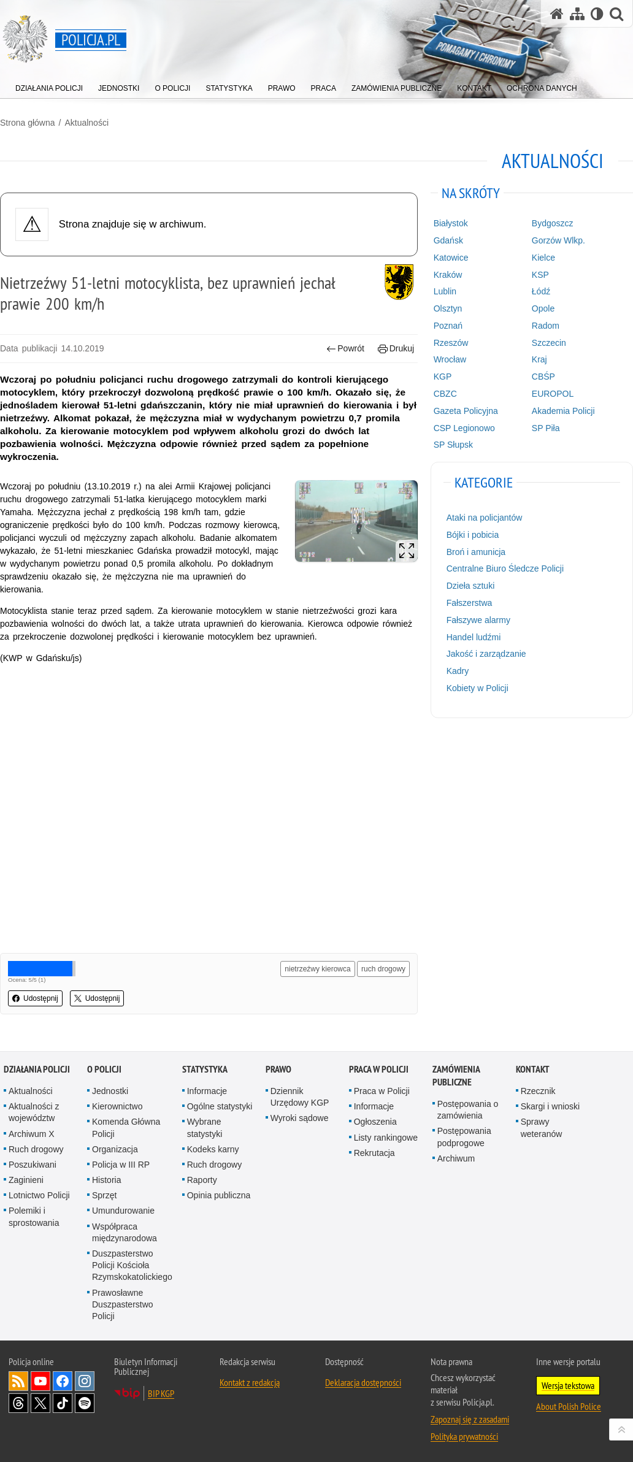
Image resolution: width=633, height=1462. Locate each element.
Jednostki (110, 1091)
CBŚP (543, 376)
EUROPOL (553, 394)
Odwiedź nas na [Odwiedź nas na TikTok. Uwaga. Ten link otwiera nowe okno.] (62, 1403)
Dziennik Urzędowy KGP (299, 1097)
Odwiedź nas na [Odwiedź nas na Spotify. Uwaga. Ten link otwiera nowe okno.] (84, 1403)
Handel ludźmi (474, 637)
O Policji (104, 1069)
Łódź (541, 291)
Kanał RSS (18, 1381)
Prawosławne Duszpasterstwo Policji (122, 1304)
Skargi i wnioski (550, 1106)
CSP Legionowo (464, 428)
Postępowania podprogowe (464, 1136)
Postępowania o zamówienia (468, 1109)
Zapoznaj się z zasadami (470, 1419)
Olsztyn (448, 308)
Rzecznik (538, 1091)
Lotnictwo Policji (39, 1195)
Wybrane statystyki (205, 1127)
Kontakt (533, 1069)
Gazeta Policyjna (466, 411)
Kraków (448, 275)
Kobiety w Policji (477, 688)
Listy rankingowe (386, 1137)
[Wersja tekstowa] (597, 13)
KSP (540, 275)
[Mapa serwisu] (577, 13)
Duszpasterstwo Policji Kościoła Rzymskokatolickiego (132, 1265)
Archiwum (456, 1158)
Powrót (345, 348)
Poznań (448, 326)
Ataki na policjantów (485, 517)
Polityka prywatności (464, 1436)
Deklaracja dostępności (363, 1382)
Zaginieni (26, 1180)
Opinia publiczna (219, 1195)
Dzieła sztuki (471, 586)
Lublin (445, 291)
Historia (106, 1180)
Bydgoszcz (553, 223)
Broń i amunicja (476, 552)
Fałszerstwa (470, 603)
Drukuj (396, 348)
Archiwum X (32, 1134)
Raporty (202, 1180)
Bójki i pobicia (473, 535)
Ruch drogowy (36, 1149)
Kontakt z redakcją (250, 1382)
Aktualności (86, 123)
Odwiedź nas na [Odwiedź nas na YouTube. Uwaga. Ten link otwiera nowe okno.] (40, 1381)
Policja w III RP (121, 1164)
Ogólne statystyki (220, 1106)
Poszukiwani (32, 1164)
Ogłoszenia (375, 1122)
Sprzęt (104, 1195)
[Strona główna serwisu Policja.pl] (557, 13)
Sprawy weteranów (541, 1127)
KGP (443, 376)
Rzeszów (451, 343)
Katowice (451, 257)
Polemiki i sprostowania (34, 1216)
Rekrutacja (374, 1153)
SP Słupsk (453, 445)
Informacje (207, 1091)
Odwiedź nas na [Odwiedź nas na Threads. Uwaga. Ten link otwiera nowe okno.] (18, 1403)
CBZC (445, 394)
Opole (543, 308)
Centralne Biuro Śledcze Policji (505, 568)
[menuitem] (49, 85)
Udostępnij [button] (35, 998)
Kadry (458, 671)
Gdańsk (448, 240)
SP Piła (546, 428)
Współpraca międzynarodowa (124, 1232)
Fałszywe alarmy (478, 620)
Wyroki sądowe (299, 1118)
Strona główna (27, 123)
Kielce (543, 257)
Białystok (451, 223)
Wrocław (450, 359)
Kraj (539, 359)
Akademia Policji (563, 411)
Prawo (278, 1069)
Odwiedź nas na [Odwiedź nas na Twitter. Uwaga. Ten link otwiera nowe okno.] (40, 1403)
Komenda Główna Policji (126, 1127)
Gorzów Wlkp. (558, 240)
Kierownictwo (117, 1106)
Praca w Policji (379, 1069)
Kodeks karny (213, 1149)
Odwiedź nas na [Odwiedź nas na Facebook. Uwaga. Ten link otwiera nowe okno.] (62, 1381)
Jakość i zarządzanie (486, 654)
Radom (545, 326)
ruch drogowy (383, 969)
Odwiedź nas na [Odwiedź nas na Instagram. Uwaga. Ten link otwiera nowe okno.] (84, 1381)
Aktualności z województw (34, 1112)
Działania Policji (37, 1069)
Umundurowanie (123, 1210)
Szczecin (549, 343)
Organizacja (115, 1149)
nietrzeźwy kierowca (317, 969)
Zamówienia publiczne (456, 1076)
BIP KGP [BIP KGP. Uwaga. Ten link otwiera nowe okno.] (161, 1393)
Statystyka (205, 1069)
